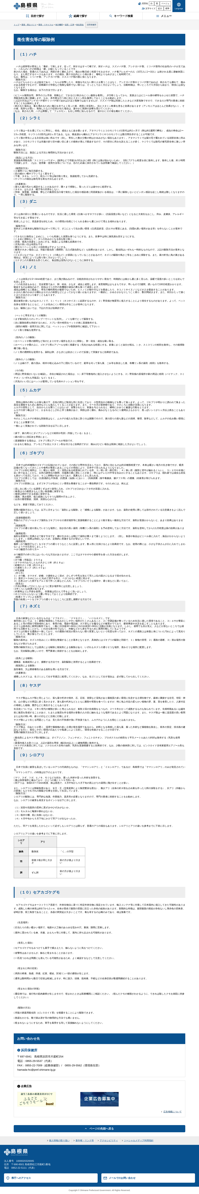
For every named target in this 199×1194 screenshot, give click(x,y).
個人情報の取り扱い (59, 1140)
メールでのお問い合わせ (122, 1178)
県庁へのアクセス (21, 1178)
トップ (16, 25)
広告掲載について (172, 1111)
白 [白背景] (152, 3)
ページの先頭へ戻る (101, 1128)
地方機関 (59, 25)
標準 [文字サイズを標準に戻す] (167, 8)
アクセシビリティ (109, 1140)
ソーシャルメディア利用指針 (139, 1140)
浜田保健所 (91, 25)
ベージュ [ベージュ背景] (165, 3)
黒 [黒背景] (157, 3)
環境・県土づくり (28, 25)
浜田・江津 (69, 25)
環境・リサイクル (45, 25)
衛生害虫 (80, 25)
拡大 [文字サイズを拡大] (160, 8)
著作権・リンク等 (84, 1140)
